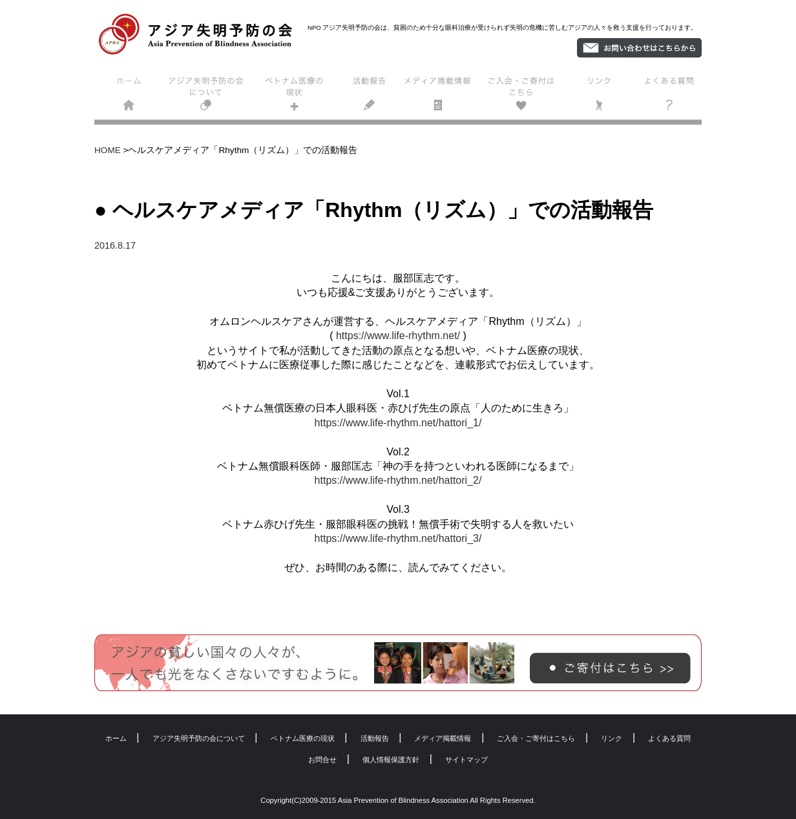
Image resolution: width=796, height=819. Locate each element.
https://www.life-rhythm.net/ (398, 335)
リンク (599, 96)
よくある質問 (666, 96)
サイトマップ (466, 759)
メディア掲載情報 (442, 96)
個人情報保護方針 (390, 759)
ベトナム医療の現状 (292, 96)
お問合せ (322, 759)
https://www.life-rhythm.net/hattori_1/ (398, 422)
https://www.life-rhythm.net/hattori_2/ (398, 480)
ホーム (130, 96)
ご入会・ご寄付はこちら (524, 96)
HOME (107, 150)
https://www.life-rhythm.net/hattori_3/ (398, 538)
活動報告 (370, 96)
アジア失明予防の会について (208, 96)
